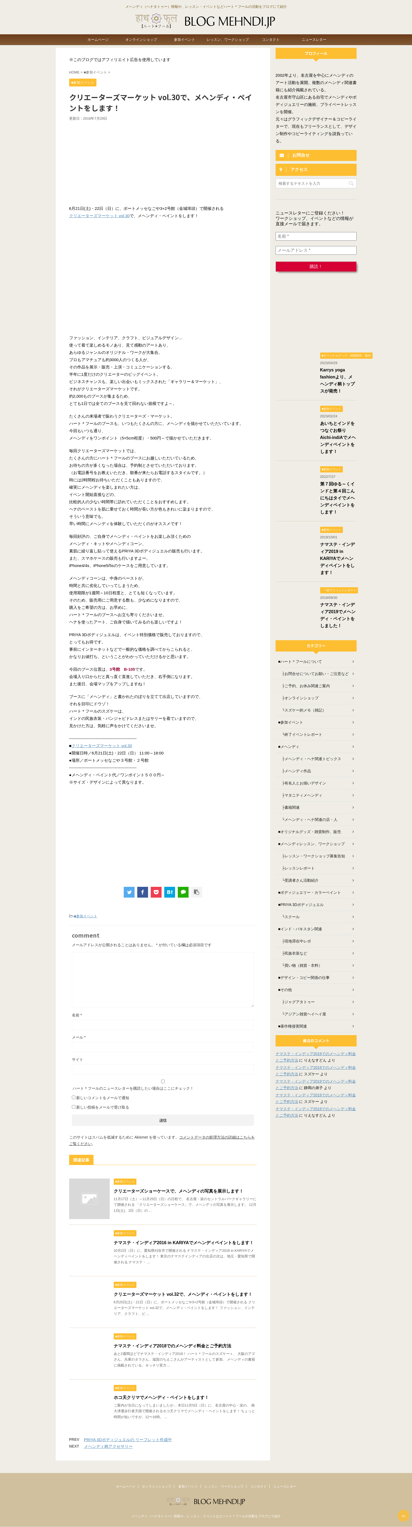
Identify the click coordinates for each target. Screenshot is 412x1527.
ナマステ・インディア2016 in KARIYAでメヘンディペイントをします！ (184, 1242)
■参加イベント (85, 916)
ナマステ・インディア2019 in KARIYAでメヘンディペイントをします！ (337, 558)
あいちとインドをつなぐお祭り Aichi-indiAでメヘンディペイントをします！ (338, 437)
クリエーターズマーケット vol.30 (99, 215)
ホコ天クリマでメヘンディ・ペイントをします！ (161, 1397)
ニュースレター (314, 40)
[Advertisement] (163, 161)
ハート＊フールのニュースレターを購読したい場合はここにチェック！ (163, 1085)
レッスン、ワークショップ (228, 40)
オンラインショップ (141, 40)
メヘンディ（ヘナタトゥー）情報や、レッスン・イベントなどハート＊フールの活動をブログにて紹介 (206, 1516)
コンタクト (271, 40)
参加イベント (184, 40)
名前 (77, 1015)
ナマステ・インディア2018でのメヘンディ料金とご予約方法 (173, 1346)
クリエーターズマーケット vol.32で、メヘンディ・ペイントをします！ (183, 1294)
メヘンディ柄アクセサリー (108, 1446)
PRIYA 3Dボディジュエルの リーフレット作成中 (128, 1439)
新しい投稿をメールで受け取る (102, 1107)
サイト (77, 1059)
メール (79, 1037)
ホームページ (98, 40)
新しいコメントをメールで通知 (102, 1098)
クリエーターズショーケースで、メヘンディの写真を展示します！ (178, 1191)
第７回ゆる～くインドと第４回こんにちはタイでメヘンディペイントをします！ (337, 498)
